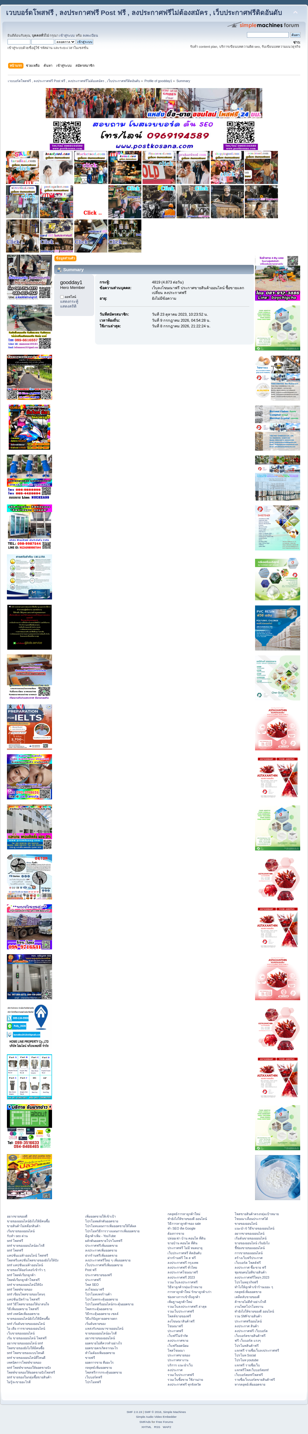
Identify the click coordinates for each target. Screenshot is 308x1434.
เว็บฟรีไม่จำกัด (178, 1335)
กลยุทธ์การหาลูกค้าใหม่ (184, 1214)
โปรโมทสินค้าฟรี (247, 1345)
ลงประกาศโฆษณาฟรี (183, 1272)
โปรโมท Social (245, 1355)
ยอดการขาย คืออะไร (99, 1362)
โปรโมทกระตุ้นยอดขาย (101, 1299)
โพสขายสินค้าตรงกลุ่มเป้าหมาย (257, 1214)
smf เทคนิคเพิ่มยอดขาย (23, 1314)
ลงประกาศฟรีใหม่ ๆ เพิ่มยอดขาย (108, 1260)
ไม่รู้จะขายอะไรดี (19, 1382)
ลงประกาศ (175, 1370)
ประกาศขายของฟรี (98, 1275)
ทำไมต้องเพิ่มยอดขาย (100, 1353)
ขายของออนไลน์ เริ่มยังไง (252, 1243)
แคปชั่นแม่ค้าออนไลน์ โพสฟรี (27, 1255)
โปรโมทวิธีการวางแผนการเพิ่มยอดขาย (112, 1231)
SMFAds (145, 1421)
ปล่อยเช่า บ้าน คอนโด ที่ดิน (186, 1238)
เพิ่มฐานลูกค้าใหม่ (180, 1302)
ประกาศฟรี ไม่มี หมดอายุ (185, 1248)
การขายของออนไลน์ (249, 1253)
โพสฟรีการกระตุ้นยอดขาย (103, 1372)
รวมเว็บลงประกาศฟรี (183, 1282)
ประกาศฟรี (93, 1280)
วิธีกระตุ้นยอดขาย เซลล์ (102, 1314)
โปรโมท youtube (247, 1360)
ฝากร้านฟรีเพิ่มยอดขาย (101, 1255)
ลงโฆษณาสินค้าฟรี (181, 1321)
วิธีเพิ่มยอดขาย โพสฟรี (23, 1309)
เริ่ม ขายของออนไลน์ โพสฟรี (27, 1338)
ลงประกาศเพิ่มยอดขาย (101, 1250)
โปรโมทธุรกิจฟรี (246, 1282)
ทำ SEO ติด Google (182, 1228)
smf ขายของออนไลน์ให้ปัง (25, 1284)
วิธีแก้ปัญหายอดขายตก (101, 1318)
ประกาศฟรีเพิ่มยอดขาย (101, 1245)
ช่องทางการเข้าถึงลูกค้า (184, 1297)
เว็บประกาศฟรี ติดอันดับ (185, 1253)
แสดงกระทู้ (69, 301)
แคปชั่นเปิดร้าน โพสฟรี (23, 1299)
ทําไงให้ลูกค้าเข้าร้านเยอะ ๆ (254, 1287)
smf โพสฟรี (15, 1240)
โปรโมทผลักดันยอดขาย (101, 1221)
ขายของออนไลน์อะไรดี (101, 1333)
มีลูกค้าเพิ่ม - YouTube (100, 1236)
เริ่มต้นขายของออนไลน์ (250, 1238)
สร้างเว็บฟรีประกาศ (249, 1258)
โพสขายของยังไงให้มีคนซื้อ (25, 1348)
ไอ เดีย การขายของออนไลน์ (26, 1328)
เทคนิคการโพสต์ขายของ (24, 1362)
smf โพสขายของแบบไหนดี (25, 1353)
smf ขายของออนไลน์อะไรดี (26, 1245)
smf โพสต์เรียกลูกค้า (21, 1275)
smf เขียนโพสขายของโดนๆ (26, 1294)
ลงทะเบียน (90, 35)
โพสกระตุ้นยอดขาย (98, 1309)
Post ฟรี (91, 1270)
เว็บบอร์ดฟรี (93, 1377)
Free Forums (164, 1421)
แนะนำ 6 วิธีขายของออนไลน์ (255, 1228)
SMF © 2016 (153, 1412)
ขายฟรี (90, 1357)
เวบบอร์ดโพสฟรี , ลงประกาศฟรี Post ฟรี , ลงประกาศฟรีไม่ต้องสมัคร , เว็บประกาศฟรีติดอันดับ (144, 13)
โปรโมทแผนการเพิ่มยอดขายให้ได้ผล (110, 1226)
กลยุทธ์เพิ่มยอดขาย (98, 1367)
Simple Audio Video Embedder (156, 1416)
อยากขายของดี (17, 1216)
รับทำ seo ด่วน (17, 1236)
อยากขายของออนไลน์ (100, 1338)
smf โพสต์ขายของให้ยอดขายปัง (29, 1367)
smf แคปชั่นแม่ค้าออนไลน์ (25, 1265)
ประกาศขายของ (179, 1355)
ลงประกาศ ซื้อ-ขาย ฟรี (250, 1267)
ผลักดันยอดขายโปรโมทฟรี (103, 1240)
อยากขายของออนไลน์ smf (25, 1343)
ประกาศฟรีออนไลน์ (248, 1321)
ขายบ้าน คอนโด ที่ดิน (182, 1243)
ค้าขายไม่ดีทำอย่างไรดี (250, 1302)
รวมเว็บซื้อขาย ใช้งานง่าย (185, 1379)
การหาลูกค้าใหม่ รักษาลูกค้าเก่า (189, 1292)
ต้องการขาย (176, 1233)
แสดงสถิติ (68, 306)
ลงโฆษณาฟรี (94, 1289)
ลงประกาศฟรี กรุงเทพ (183, 1262)
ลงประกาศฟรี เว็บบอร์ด (251, 1331)
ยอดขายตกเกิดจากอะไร (101, 1348)
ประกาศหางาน (178, 1360)
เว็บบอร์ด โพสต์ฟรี (248, 1262)
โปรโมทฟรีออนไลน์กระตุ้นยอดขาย (109, 1304)
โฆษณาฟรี (175, 1326)
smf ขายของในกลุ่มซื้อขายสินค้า (29, 1377)
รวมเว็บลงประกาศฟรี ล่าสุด (187, 1306)
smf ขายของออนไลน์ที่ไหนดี (26, 1357)
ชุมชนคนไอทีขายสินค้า (250, 1272)
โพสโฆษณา (176, 1350)
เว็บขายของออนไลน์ (21, 1333)
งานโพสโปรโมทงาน (249, 1306)
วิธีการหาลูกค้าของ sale (184, 1223)
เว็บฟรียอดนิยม (178, 1345)
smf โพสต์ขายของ (19, 1289)
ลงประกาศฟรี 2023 (181, 1277)
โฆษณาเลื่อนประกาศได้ (251, 1219)
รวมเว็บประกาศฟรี (181, 1311)
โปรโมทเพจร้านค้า (98, 1294)
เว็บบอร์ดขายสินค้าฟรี (250, 1335)
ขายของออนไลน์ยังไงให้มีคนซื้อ (28, 1221)
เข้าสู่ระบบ (67, 35)
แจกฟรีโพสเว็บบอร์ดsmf (252, 1370)
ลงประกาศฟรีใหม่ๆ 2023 (252, 1277)
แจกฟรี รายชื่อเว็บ (247, 1365)
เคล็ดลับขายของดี (247, 1297)
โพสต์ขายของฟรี (179, 1316)
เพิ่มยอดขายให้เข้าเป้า (100, 1216)
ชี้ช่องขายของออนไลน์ (250, 1248)
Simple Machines (174, 1412)
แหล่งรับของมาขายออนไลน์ (104, 1328)
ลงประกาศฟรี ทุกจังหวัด (184, 1384)
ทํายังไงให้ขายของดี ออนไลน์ (187, 1219)
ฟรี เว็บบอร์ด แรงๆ (248, 1340)
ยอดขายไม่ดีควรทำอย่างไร (103, 1343)
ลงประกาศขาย (178, 1340)
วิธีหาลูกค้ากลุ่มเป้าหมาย (185, 1287)
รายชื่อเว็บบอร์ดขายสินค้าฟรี (255, 1379)
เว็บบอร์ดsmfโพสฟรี (249, 1375)
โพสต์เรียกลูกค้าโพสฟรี (23, 1280)
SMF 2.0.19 (134, 1412)
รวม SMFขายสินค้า (248, 1316)
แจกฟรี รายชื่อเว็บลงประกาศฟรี (257, 1350)
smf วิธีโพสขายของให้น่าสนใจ (28, 1304)
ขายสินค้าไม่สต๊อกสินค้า (23, 1226)
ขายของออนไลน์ (246, 1223)
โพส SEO (92, 1284)
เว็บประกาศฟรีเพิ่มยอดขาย (104, 1265)
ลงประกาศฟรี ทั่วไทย (182, 1267)
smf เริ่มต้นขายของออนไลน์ (26, 1323)
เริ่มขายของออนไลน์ (21, 1231)
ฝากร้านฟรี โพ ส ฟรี (182, 1258)
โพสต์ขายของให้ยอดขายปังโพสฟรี (31, 1372)
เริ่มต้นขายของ (95, 1323)
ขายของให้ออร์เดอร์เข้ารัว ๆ (26, 1270)
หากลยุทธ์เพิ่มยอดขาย (250, 1384)
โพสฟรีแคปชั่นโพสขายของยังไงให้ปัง (32, 1260)
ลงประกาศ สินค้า (247, 1326)
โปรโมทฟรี (93, 1382)
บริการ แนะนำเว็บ (180, 1365)
